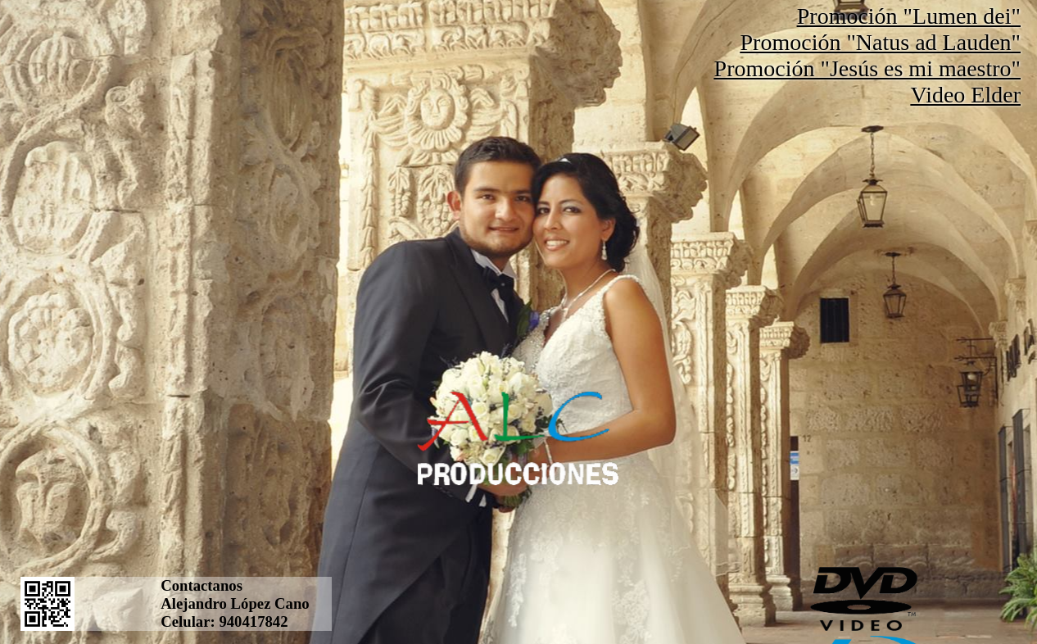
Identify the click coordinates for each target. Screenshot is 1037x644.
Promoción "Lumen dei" (909, 16)
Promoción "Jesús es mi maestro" (867, 68)
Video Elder (966, 94)
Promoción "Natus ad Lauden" (880, 42)
